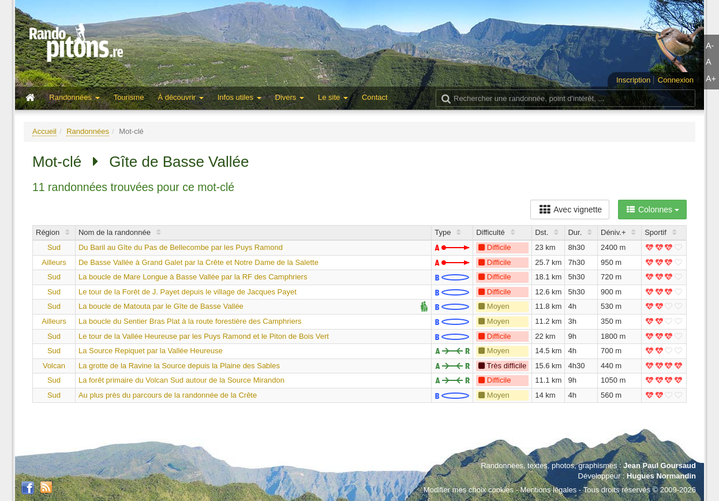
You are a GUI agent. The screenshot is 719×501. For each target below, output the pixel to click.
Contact (375, 97)
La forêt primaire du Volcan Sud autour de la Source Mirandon (181, 380)
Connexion (676, 80)
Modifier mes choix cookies (469, 489)
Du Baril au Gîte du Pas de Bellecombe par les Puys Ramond (180, 247)
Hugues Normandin (661, 476)
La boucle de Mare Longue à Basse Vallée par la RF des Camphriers (192, 276)
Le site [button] (333, 97)
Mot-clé (56, 161)
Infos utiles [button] (239, 97)
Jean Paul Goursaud (659, 465)
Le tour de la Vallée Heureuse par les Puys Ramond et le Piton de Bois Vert (203, 336)
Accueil (44, 131)
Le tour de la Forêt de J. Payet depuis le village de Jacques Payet (187, 291)
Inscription (633, 80)
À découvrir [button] (180, 97)
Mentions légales (548, 489)
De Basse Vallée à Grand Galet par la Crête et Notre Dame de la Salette (198, 262)
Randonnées (87, 131)
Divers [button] (289, 97)
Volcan (54, 365)
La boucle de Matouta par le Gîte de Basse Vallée (161, 306)
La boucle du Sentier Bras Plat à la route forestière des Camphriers (190, 321)
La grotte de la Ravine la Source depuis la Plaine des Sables (179, 365)
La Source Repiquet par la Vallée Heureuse (150, 350)
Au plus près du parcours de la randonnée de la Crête (167, 395)
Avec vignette (570, 209)
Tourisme (129, 97)
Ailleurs (54, 262)
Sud (54, 247)
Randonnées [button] (74, 97)
